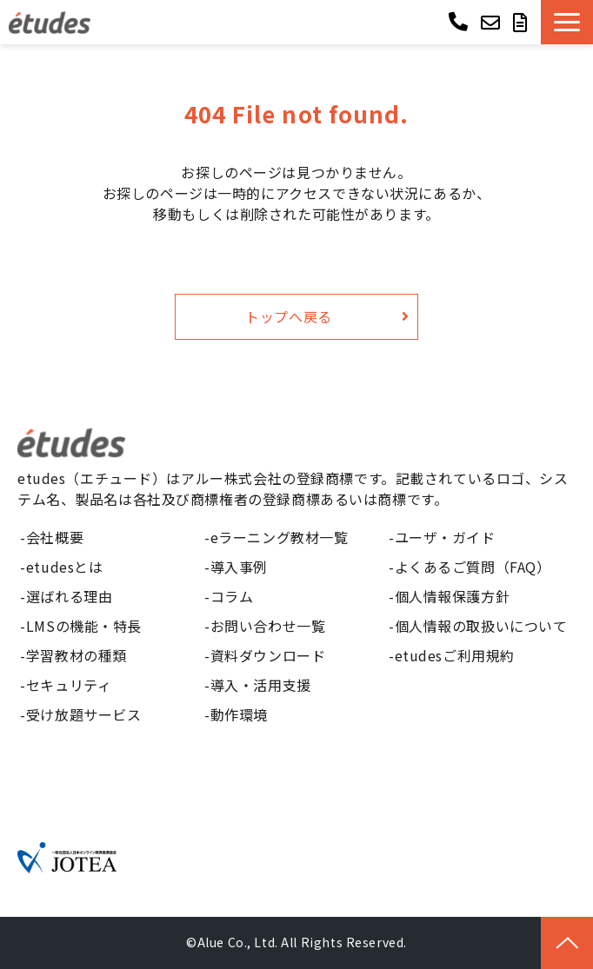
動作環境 (239, 714)
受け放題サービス (84, 714)
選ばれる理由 (69, 596)
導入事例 (239, 566)
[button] (567, 22)
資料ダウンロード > (522, 22)
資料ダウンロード (268, 655)
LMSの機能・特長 (84, 625)
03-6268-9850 (460, 20)
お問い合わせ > (492, 22)
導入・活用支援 (260, 684)
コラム (232, 596)
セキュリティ (68, 684)
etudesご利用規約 (455, 655)
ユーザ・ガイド (445, 537)
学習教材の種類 (76, 655)
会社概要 (54, 537)
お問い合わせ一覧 (268, 625)
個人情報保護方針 (452, 596)
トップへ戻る (288, 316)
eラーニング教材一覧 (279, 537)
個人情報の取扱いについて (481, 625)
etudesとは (64, 566)
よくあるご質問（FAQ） (473, 566)
